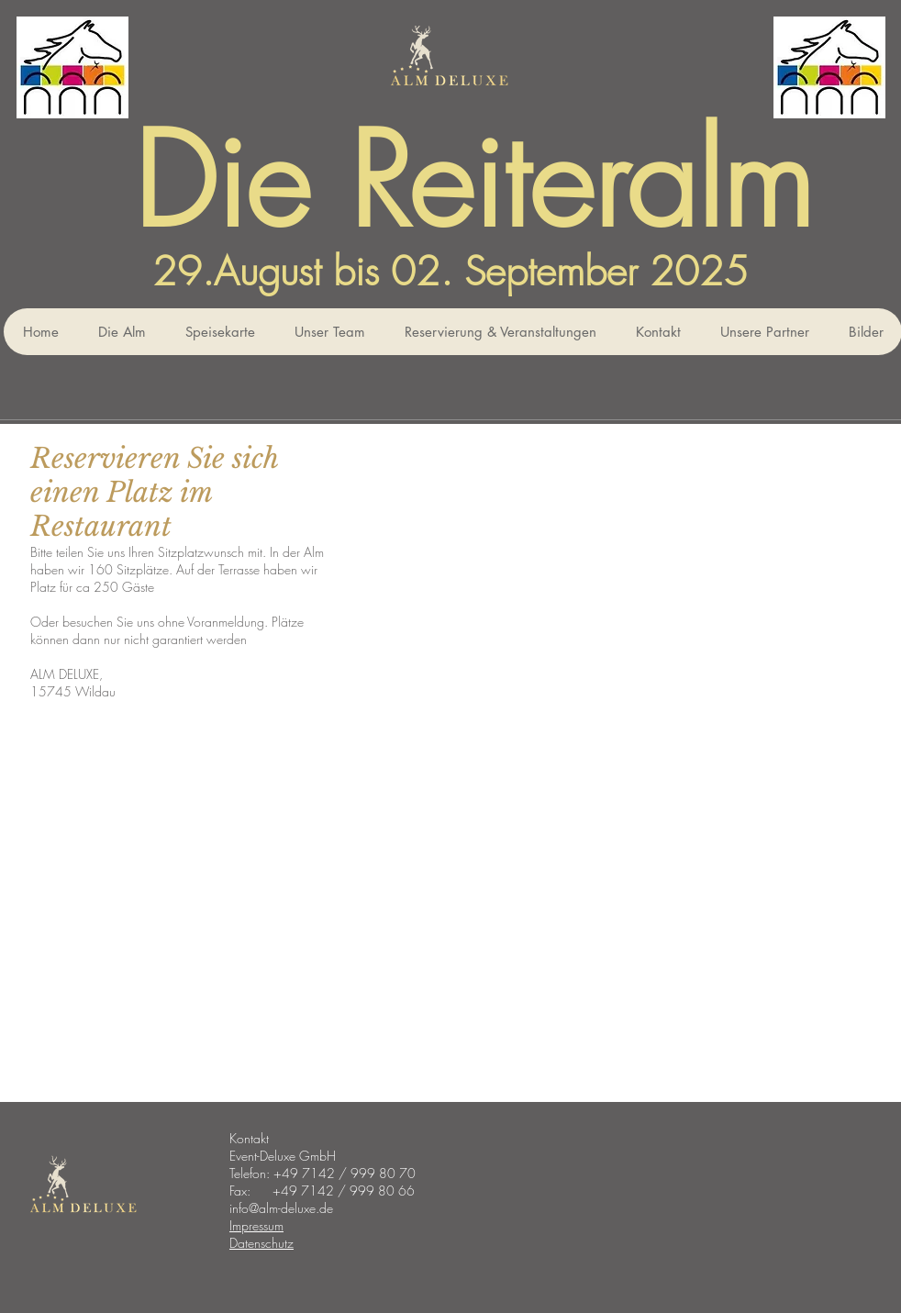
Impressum (256, 1225)
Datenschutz (261, 1243)
